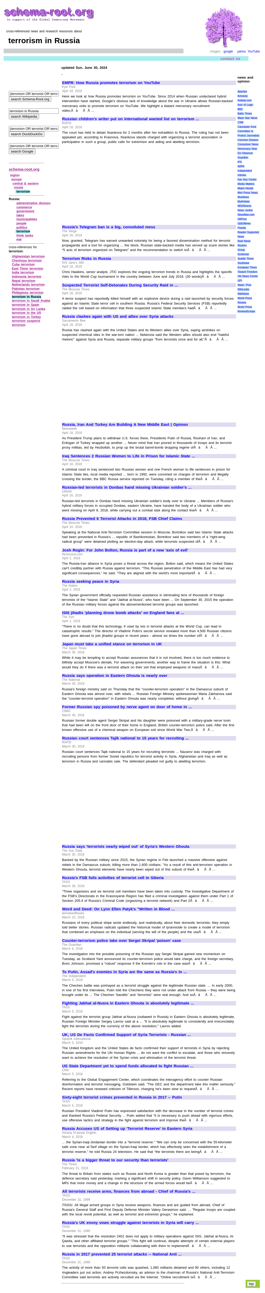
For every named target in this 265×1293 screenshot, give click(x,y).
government (25, 211)
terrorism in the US (26, 313)
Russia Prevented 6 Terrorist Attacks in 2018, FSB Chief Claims (122, 519)
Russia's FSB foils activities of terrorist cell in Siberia (113, 878)
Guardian (243, 157)
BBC (240, 109)
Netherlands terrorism (28, 284)
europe (16, 179)
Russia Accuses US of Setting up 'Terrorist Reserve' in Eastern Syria (127, 1128)
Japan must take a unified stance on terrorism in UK (112, 644)
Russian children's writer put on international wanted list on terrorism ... (130, 119)
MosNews (243, 197)
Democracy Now (247, 148)
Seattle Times (246, 258)
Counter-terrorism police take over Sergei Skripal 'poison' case (121, 941)
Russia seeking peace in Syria (90, 581)
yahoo (241, 51)
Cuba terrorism (23, 264)
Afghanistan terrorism (28, 256)
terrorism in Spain (25, 305)
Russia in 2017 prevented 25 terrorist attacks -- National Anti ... (121, 1254)
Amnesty (243, 96)
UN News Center (248, 276)
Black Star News (247, 118)
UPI (240, 280)
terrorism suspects (26, 321)
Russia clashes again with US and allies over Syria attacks (117, 316)
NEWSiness (244, 206)
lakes (20, 215)
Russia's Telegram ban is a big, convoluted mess (108, 227)
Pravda (242, 227)
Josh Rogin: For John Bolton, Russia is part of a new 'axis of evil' (125, 550)
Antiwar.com (245, 100)
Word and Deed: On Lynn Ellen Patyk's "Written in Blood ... (118, 909)
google (228, 51)
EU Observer (245, 153)
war (19, 239)
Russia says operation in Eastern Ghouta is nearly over (114, 676)
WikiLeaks (243, 289)
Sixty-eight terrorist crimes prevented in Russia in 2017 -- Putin (122, 1097)
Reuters (242, 245)
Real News (244, 241)
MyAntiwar (244, 201)
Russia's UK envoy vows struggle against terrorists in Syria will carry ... (130, 1223)
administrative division (34, 203)
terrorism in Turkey (26, 317)
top (251, 1284)
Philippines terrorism (27, 292)
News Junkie (245, 210)
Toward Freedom (247, 271)
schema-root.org (24, 169)
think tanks (25, 235)
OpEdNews (244, 223)
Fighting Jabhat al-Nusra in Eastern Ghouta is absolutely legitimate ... (128, 1003)
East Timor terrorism (27, 268)
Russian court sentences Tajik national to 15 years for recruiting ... (125, 738)
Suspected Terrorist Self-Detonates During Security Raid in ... (120, 285)
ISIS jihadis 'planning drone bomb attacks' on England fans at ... (123, 613)
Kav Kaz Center (247, 179)
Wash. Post (244, 285)
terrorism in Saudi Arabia (31, 301)
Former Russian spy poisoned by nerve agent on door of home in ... (127, 707)
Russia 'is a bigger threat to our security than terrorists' (115, 1160)
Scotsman (243, 254)
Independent (245, 170)
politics (22, 227)
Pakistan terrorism (26, 289)
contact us (230, 58)
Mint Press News (248, 192)
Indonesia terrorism (26, 276)
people (22, 223)
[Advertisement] (105, 182)
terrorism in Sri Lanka (28, 309)
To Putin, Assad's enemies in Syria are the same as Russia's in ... (124, 972)
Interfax (242, 175)
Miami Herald (245, 188)
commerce (24, 207)
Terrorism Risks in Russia (86, 258)
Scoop (241, 249)
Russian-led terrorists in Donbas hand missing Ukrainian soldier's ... (127, 487)
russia (18, 187)
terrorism (19, 325)
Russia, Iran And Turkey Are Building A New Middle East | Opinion (125, 424)
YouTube (254, 51)
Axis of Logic (245, 104)
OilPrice (242, 219)
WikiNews (243, 293)
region (15, 175)
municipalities (27, 219)
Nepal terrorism (23, 281)
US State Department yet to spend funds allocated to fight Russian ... (128, 1066)
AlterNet (242, 91)
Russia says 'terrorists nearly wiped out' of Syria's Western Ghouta (125, 846)
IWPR (241, 166)
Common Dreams (248, 140)
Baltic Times (245, 113)
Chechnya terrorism (27, 260)
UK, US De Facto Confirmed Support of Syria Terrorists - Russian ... (126, 1035)
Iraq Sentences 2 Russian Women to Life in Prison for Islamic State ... (128, 456)
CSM (240, 122)
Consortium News (248, 144)
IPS (240, 162)
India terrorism (23, 272)
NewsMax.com (246, 214)
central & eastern (26, 183)
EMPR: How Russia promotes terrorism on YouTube (111, 83)
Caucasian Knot (247, 126)
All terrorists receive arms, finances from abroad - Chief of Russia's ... (128, 1191)
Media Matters (246, 184)
